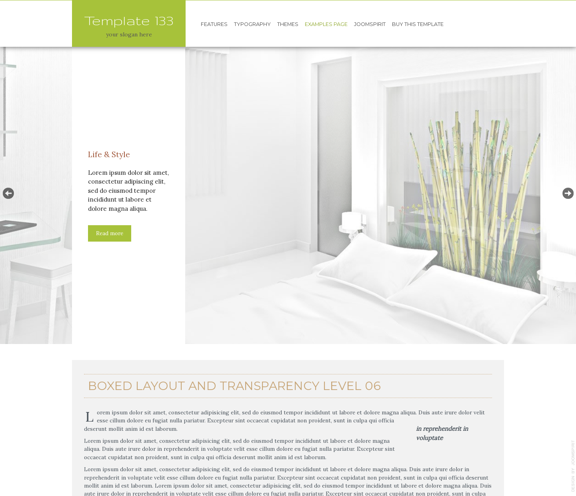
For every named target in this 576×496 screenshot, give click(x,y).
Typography (252, 24)
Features (214, 24)
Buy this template (418, 24)
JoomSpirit (370, 24)
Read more (109, 233)
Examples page (326, 24)
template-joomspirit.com (573, 466)
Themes (287, 24)
